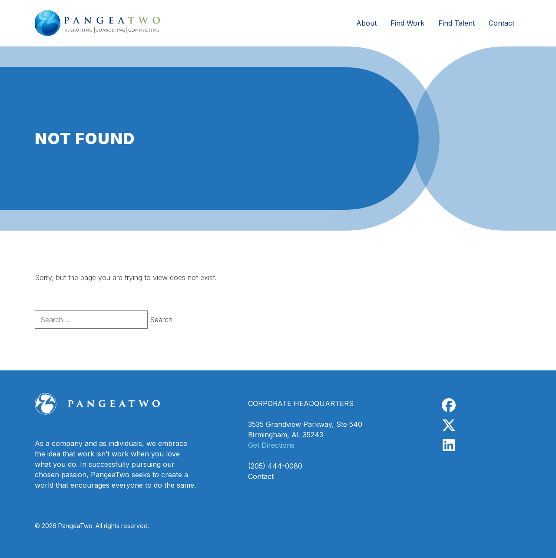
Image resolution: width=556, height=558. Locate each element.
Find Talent (456, 23)
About (366, 23)
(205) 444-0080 (275, 466)
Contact (501, 23)
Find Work (407, 23)
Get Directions (271, 445)
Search (161, 319)
